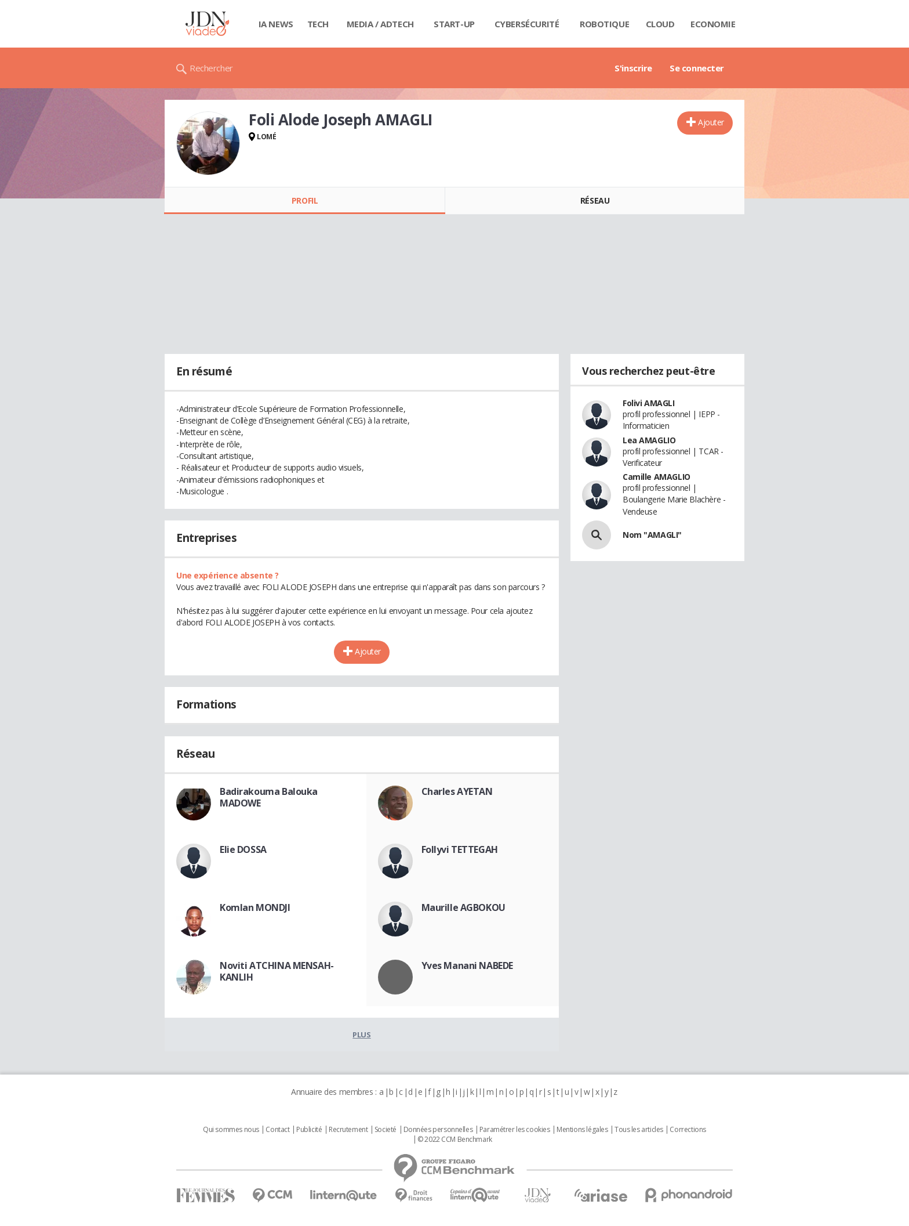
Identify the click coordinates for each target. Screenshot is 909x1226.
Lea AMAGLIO (649, 440)
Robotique (604, 24)
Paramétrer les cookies (514, 1130)
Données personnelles (438, 1130)
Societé (385, 1130)
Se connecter (697, 68)
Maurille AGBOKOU (463, 907)
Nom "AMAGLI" (652, 534)
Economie (713, 24)
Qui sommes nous (231, 1130)
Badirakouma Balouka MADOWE (269, 797)
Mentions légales (582, 1130)
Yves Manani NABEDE (467, 965)
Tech (318, 24)
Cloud (660, 24)
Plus (361, 1034)
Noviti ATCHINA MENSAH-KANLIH (277, 971)
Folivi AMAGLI (649, 402)
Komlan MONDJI (255, 907)
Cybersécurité (527, 24)
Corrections (688, 1130)
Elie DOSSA (243, 849)
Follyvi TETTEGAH (459, 849)
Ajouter (711, 122)
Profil (305, 200)
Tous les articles (639, 1130)
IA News (276, 24)
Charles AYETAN (457, 791)
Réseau (594, 200)
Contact (277, 1130)
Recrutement (348, 1130)
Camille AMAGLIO (656, 476)
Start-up (454, 24)
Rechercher (211, 68)
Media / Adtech (380, 24)
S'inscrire (633, 68)
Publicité (309, 1130)
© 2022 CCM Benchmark (454, 1139)
